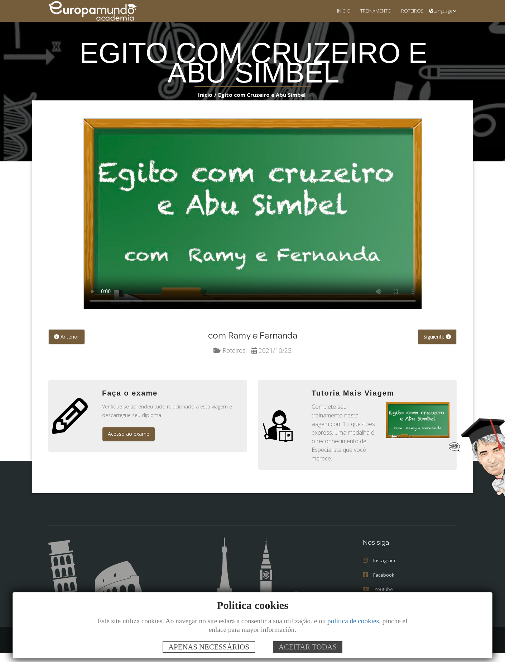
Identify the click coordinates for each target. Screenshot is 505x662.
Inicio (207, 94)
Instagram (379, 569)
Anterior (66, 337)
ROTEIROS (410, 10)
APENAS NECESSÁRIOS (208, 647)
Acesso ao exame (128, 434)
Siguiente (437, 337)
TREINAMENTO (370, 10)
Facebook (378, 584)
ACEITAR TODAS (308, 647)
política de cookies (353, 621)
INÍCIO (335, 10)
